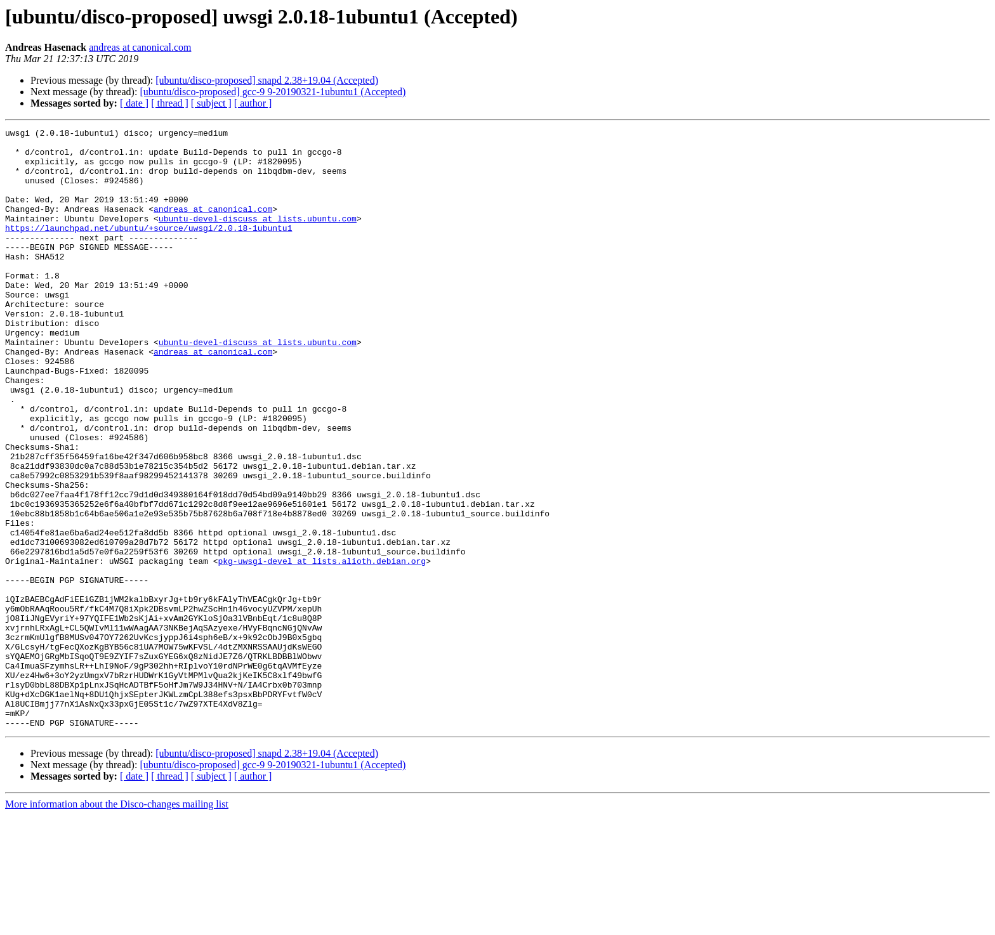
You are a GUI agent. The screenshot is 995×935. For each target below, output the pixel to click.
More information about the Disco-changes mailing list (116, 924)
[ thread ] (169, 103)
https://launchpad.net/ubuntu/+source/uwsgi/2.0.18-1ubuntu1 (148, 248)
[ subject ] (211, 103)
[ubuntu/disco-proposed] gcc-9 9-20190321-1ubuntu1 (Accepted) (272, 91)
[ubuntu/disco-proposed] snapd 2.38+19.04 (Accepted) (266, 80)
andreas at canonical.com (140, 47)
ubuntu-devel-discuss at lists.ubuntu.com (258, 237)
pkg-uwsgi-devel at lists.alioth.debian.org (322, 648)
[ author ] (253, 103)
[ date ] (134, 103)
